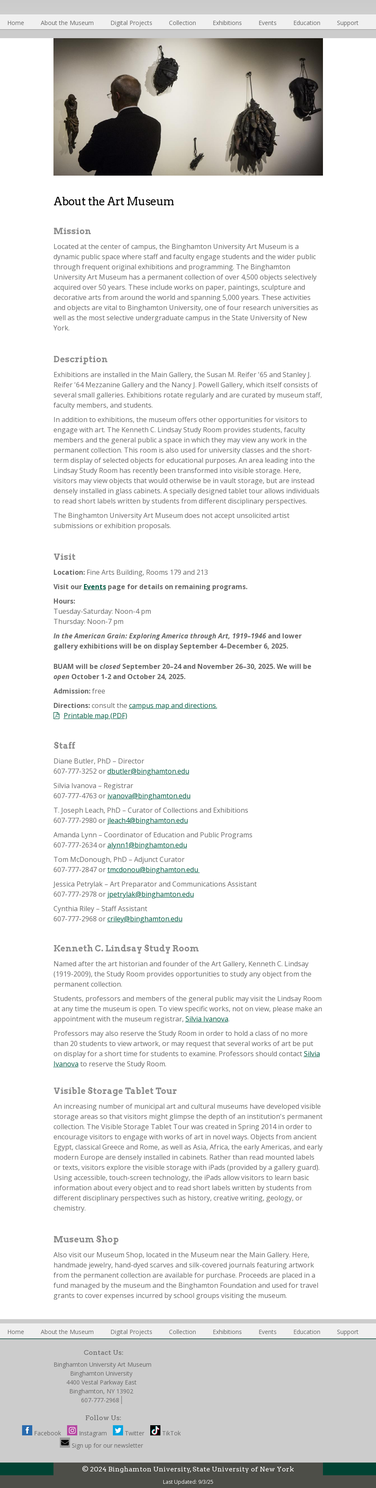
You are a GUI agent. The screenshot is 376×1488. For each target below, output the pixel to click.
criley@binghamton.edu (144, 918)
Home (15, 23)
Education (306, 23)
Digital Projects (131, 23)
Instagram (87, 1433)
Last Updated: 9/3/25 (188, 1481)
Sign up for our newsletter (101, 1445)
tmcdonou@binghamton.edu (153, 869)
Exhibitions (227, 23)
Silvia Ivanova (206, 1019)
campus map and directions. (173, 705)
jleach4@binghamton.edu (147, 820)
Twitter (128, 1433)
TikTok (165, 1433)
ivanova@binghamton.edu (149, 795)
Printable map (86, 715)
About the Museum (67, 23)
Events (267, 23)
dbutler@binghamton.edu (148, 771)
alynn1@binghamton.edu (147, 845)
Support (348, 23)
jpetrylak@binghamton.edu (150, 894)
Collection (182, 23)
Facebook (41, 1433)
